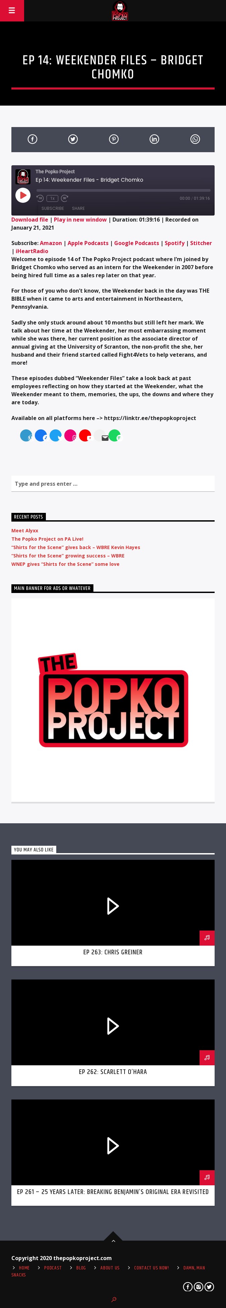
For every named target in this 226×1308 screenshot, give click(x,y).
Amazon (51, 243)
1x (52, 198)
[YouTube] (86, 438)
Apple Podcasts (88, 243)
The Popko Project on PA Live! (47, 539)
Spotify (174, 243)
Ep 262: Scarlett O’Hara (113, 1072)
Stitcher (201, 243)
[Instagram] (72, 438)
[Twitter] (57, 438)
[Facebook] (42, 438)
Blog (81, 1268)
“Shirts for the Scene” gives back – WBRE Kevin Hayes (75, 547)
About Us (110, 1268)
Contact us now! (151, 1268)
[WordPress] (27, 438)
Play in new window (80, 219)
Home (24, 1268)
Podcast (53, 1268)
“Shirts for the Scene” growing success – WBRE (68, 555)
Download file (29, 219)
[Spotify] (116, 438)
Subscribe (53, 208)
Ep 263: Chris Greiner (113, 952)
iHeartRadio (32, 251)
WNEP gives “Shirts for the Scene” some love (65, 564)
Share (78, 208)
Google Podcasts (136, 243)
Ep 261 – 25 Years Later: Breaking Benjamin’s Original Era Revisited (113, 1192)
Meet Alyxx (24, 530)
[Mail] (101, 438)
